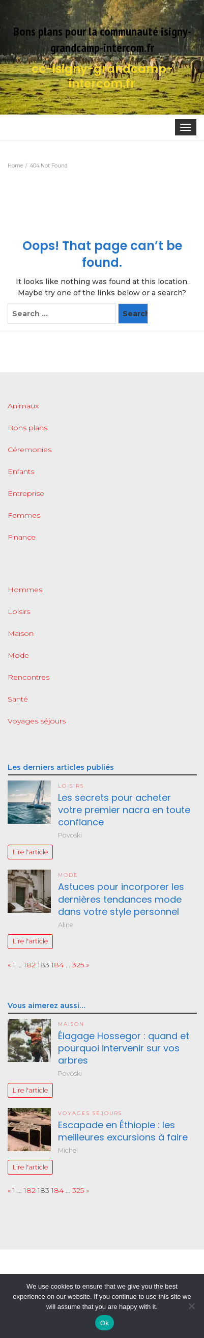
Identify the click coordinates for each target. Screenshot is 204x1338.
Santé (18, 699)
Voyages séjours (37, 721)
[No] (191, 1306)
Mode (18, 655)
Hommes (25, 589)
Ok (104, 1323)
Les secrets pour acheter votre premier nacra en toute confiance (124, 810)
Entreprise (26, 493)
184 (57, 964)
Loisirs (19, 611)
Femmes (24, 515)
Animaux (23, 405)
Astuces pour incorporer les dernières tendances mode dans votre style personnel (121, 899)
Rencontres (28, 677)
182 (30, 964)
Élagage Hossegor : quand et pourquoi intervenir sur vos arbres (123, 1048)
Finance (22, 537)
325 (78, 964)
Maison (21, 633)
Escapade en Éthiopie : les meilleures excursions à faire (123, 1131)
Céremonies (29, 449)
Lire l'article (30, 852)
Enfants (21, 471)
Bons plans (27, 427)
